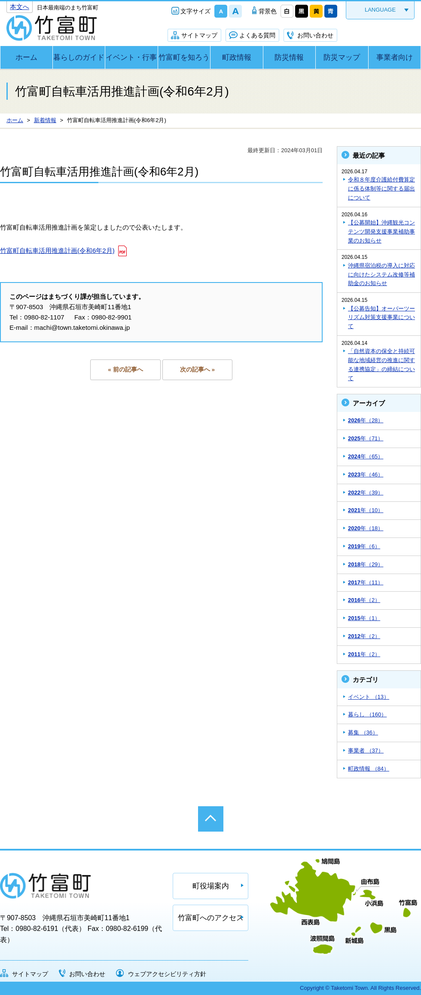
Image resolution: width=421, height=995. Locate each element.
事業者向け (394, 57)
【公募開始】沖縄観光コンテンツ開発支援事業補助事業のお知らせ (381, 231)
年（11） (365, 582)
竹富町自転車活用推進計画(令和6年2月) (57, 250)
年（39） (365, 492)
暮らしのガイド (78, 57)
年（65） (365, 456)
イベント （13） (368, 697)
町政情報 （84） (368, 768)
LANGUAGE (380, 9)
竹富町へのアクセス (211, 918)
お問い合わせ (315, 35)
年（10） (365, 510)
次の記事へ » (197, 369)
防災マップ (341, 57)
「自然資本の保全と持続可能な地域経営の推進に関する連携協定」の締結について (381, 364)
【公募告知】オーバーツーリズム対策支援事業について (381, 317)
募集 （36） (363, 732)
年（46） (365, 474)
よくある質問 (257, 35)
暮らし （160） (367, 714)
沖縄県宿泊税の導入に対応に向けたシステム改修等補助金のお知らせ (381, 274)
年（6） (364, 546)
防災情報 (289, 57)
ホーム (26, 57)
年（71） (365, 438)
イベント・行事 (131, 57)
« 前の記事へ (125, 369)
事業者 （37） (366, 750)
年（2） (364, 600)
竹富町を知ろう (184, 57)
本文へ (19, 6)
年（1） (364, 618)
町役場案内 (210, 886)
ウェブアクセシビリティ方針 (167, 973)
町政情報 (236, 57)
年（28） (365, 420)
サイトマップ (199, 35)
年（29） (365, 564)
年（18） (365, 528)
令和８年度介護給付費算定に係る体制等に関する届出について (381, 188)
